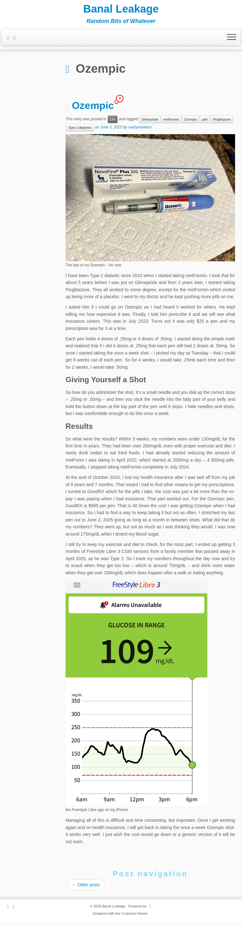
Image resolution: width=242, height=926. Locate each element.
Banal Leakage (121, 11)
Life (112, 124)
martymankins (140, 132)
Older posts (86, 889)
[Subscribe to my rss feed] (10, 42)
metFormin (171, 124)
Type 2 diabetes (79, 132)
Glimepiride (149, 124)
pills (205, 124)
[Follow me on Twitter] (17, 42)
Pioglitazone (222, 124)
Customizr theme (134, 918)
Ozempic (93, 110)
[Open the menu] (231, 41)
